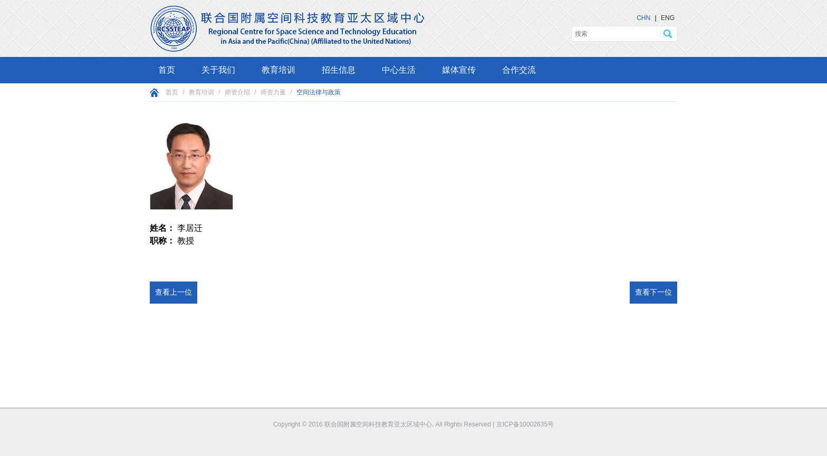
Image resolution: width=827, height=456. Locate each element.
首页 (166, 69)
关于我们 (218, 69)
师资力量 (273, 92)
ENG (668, 18)
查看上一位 (173, 292)
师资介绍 (237, 92)
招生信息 (338, 69)
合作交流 (519, 69)
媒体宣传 (459, 69)
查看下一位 (653, 292)
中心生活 (399, 69)
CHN (643, 18)
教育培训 (278, 69)
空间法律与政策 (318, 92)
